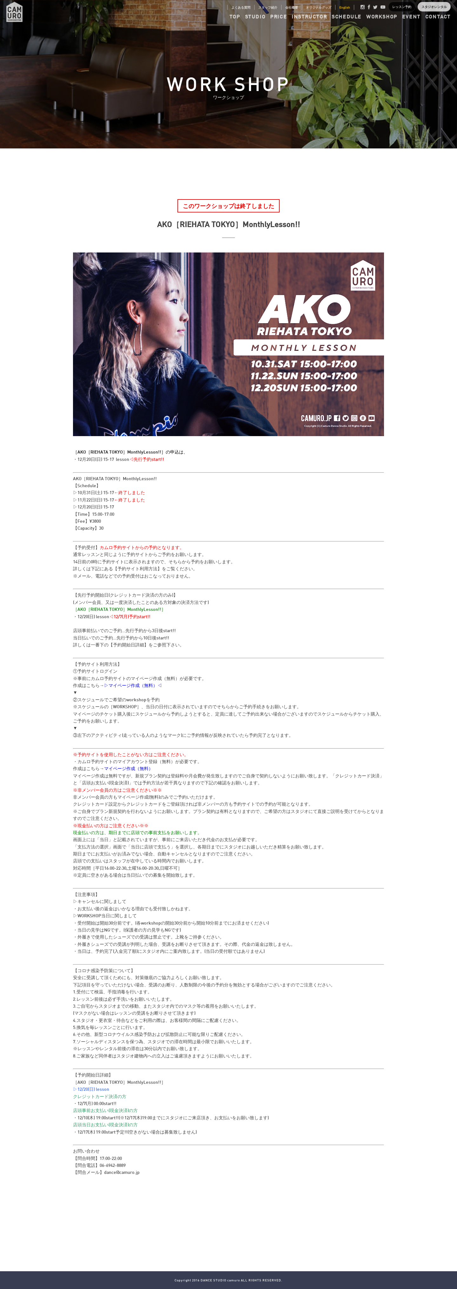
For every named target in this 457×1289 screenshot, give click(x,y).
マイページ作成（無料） (128, 768)
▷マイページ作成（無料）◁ (133, 685)
